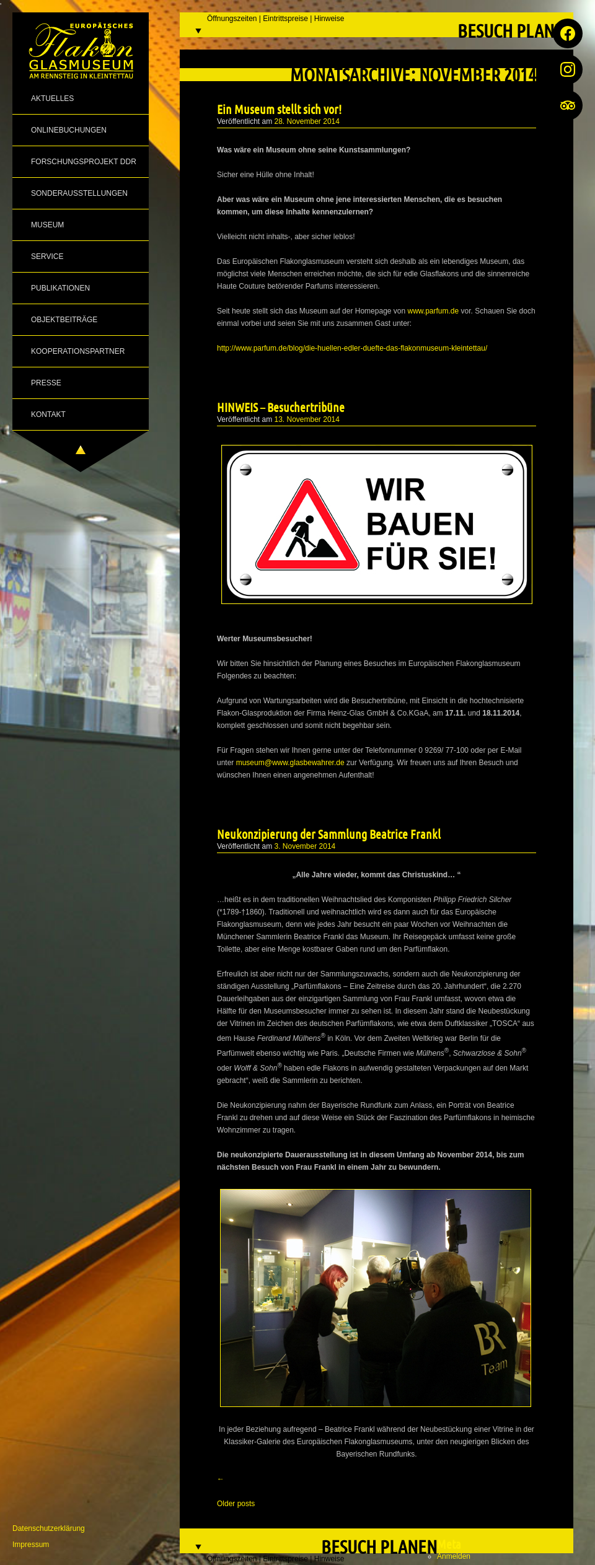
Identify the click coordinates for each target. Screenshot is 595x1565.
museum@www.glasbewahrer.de (290, 762)
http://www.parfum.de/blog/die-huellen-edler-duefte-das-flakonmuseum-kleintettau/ (352, 348)
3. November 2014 (305, 846)
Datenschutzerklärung (48, 1528)
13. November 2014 (307, 419)
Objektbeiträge (64, 319)
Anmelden (453, 1556)
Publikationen (60, 288)
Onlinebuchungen (69, 130)
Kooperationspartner (78, 351)
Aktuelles (52, 98)
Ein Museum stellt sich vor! (279, 109)
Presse (46, 383)
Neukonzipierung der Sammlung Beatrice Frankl (329, 833)
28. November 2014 (307, 121)
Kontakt (48, 414)
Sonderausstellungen (79, 193)
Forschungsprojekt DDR (83, 161)
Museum (47, 225)
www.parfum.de (433, 311)
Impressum (30, 1544)
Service (47, 256)
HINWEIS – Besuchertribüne (281, 407)
